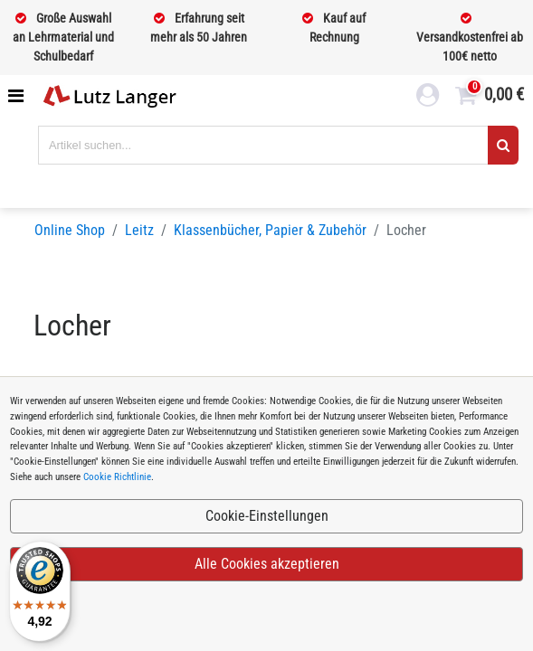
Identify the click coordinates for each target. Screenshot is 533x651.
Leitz (139, 230)
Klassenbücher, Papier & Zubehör (270, 230)
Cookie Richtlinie (117, 477)
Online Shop (69, 230)
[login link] (428, 98)
